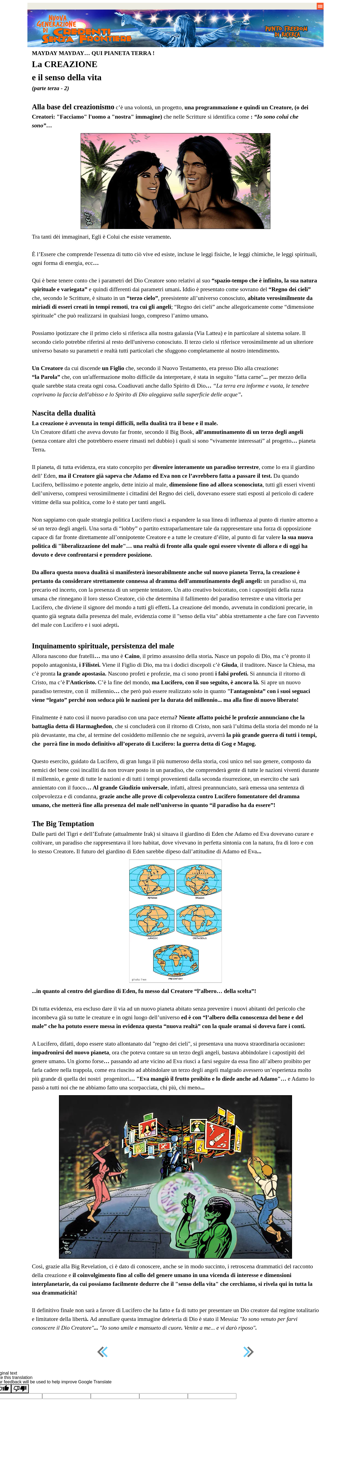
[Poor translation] (20, 1388)
